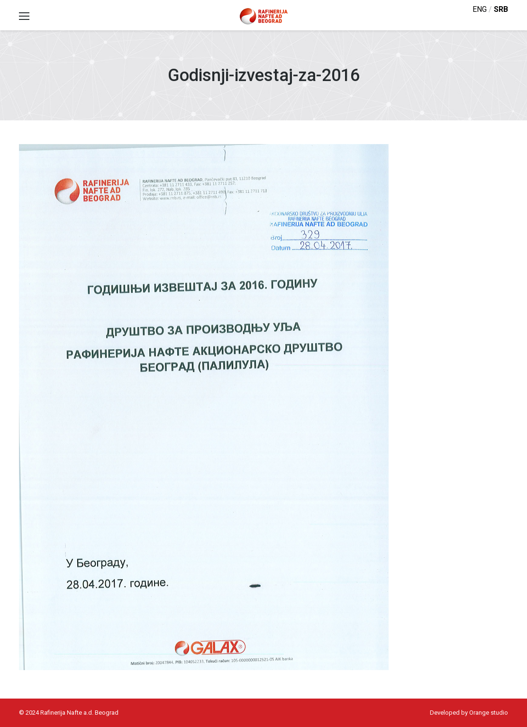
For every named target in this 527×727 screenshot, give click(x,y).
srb (501, 9)
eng (479, 9)
